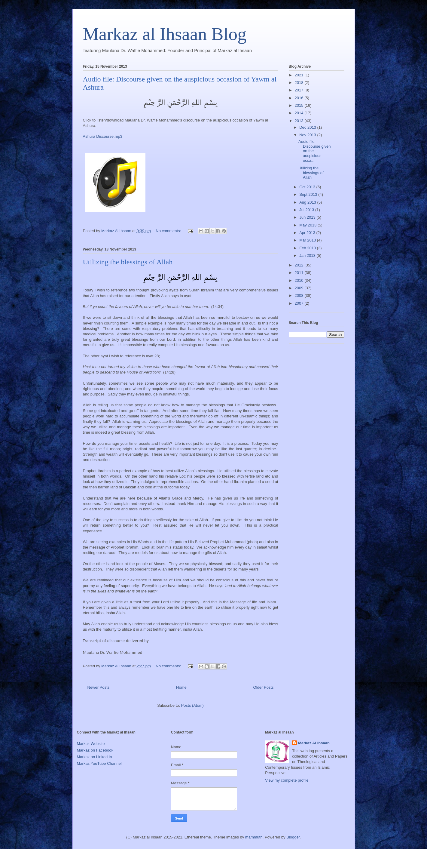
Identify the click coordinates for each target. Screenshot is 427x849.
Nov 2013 (308, 135)
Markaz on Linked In (94, 757)
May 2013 (308, 225)
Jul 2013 (307, 210)
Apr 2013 (307, 232)
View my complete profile (286, 780)
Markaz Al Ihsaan (314, 743)
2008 (300, 295)
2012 (300, 265)
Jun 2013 (307, 217)
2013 (300, 120)
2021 (300, 75)
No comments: (169, 231)
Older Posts (263, 687)
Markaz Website (91, 743)
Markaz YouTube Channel (99, 763)
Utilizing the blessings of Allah (128, 262)
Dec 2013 (308, 127)
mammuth (254, 837)
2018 (300, 82)
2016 (300, 98)
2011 (300, 272)
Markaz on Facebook (95, 750)
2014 (300, 113)
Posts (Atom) (192, 705)
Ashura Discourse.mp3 (103, 136)
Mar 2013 (308, 240)
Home (181, 687)
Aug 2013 (308, 202)
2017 (300, 90)
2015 (300, 105)
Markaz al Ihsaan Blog (165, 34)
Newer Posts (98, 687)
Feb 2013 (308, 248)
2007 (300, 303)
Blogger (293, 837)
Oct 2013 (307, 187)
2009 (300, 288)
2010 (300, 280)
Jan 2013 (307, 255)
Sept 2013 (308, 194)
